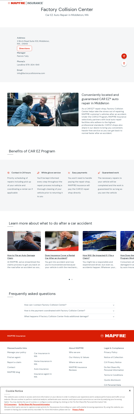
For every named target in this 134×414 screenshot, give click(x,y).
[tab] (69, 279)
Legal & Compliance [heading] (114, 348)
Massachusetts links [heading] (17, 348)
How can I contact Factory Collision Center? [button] (45, 304)
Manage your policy (16, 352)
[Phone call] (124, 56)
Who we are (74, 352)
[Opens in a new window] (24, 241)
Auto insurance (41, 369)
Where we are (75, 362)
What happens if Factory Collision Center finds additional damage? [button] (56, 316)
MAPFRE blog (13, 372)
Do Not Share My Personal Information (114, 369)
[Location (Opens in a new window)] (124, 63)
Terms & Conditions (113, 375)
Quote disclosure (112, 380)
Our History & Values (79, 357)
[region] (70, 251)
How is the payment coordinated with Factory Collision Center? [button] (54, 310)
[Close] (130, 391)
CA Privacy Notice (112, 362)
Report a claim (14, 362)
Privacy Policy (110, 352)
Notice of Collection (113, 357)
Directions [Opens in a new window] (24, 48)
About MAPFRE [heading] (76, 348)
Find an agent (13, 357)
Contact (11, 367)
